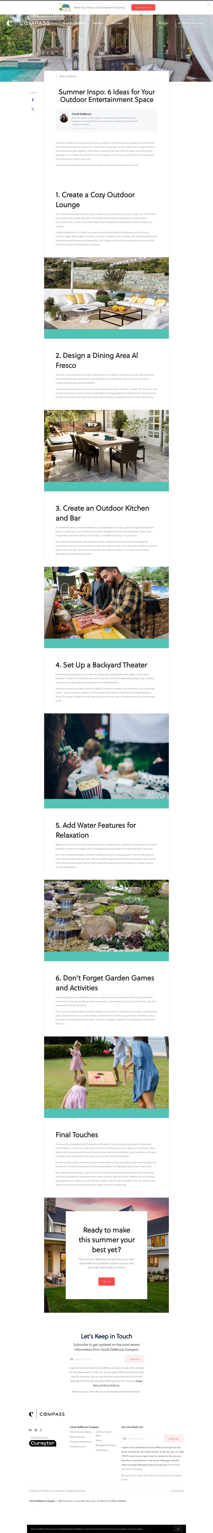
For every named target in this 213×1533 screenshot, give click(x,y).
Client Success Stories (80, 1431)
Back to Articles (68, 76)
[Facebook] (30, 1430)
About (99, 1440)
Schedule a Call (77, 1446)
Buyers (98, 23)
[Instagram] (41, 1430)
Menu (164, 23)
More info (147, 1529)
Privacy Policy (177, 1490)
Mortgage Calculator (106, 1445)
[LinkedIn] (36, 1430)
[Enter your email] (99, 1359)
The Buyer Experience (80, 1441)
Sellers (117, 23)
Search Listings (73, 23)
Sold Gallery (102, 1450)
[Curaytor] (42, 1445)
